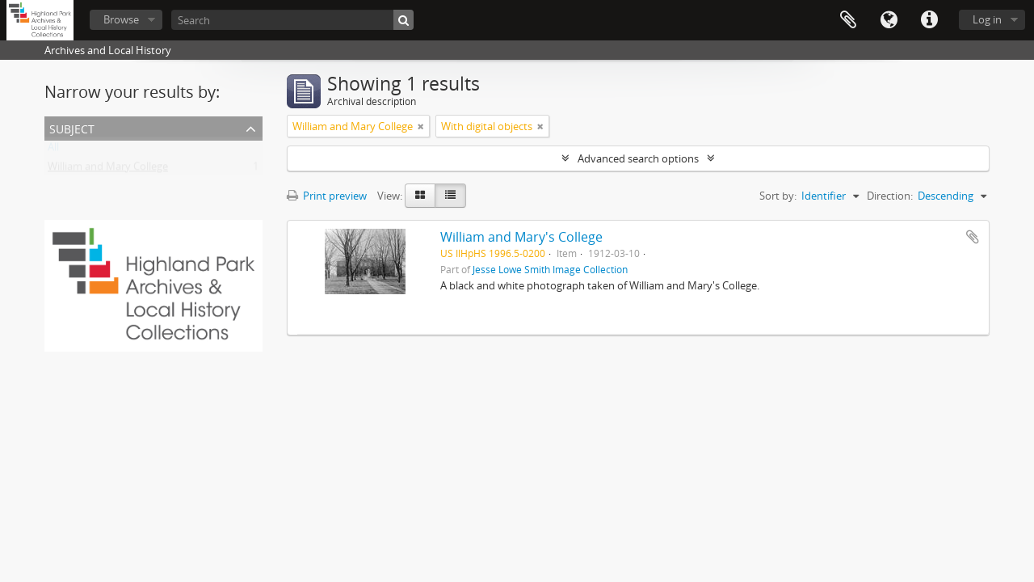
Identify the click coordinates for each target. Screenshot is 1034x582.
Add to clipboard (973, 237)
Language (888, 20)
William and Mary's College (521, 237)
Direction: (890, 195)
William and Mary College (108, 169)
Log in (987, 19)
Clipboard (848, 20)
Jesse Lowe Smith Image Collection (550, 269)
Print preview (327, 195)
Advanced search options (638, 158)
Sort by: (778, 195)
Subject (72, 127)
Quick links (929, 20)
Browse (121, 19)
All (53, 150)
